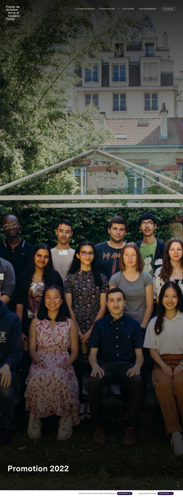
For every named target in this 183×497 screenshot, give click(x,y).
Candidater (168, 9)
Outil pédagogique (147, 9)
